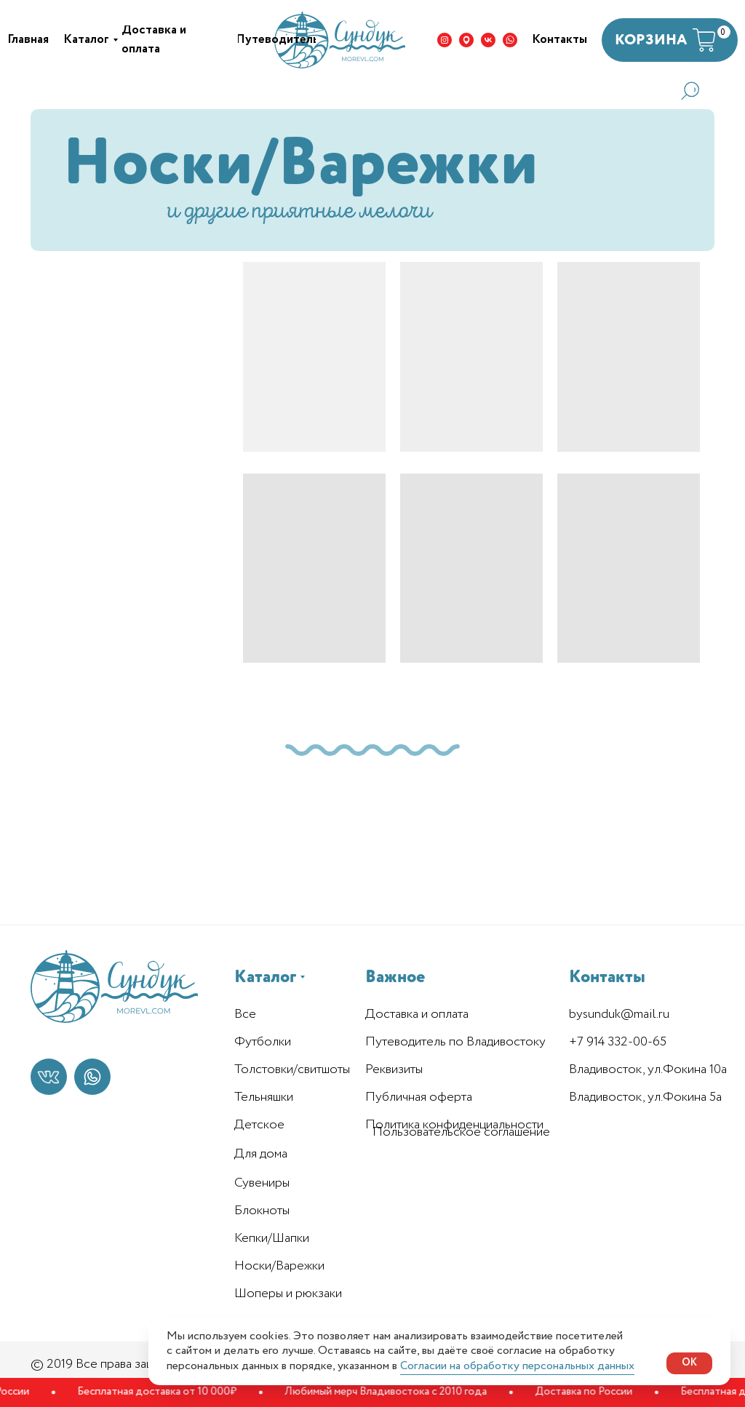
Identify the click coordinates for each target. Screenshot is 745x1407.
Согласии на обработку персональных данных (517, 1366)
